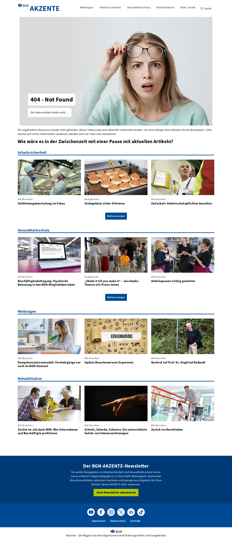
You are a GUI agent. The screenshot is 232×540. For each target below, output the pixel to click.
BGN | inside (189, 8)
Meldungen (88, 8)
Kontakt (135, 521)
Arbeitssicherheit (111, 8)
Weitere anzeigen (116, 216)
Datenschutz (118, 521)
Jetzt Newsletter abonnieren (116, 492)
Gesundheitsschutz (140, 8)
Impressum (99, 521)
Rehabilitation (167, 8)
